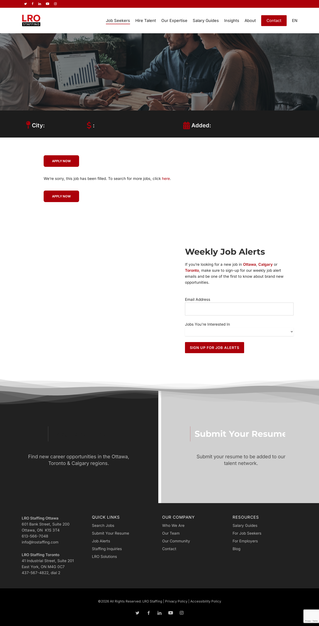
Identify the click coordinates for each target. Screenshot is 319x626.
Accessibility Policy (205, 601)
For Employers (245, 541)
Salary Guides (245, 525)
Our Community (176, 541)
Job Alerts (101, 541)
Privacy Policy (176, 601)
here (166, 178)
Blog (236, 549)
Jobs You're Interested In (207, 324)
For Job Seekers (247, 533)
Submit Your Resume (110, 533)
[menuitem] (295, 20)
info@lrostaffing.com (40, 542)
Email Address (197, 299)
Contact (169, 549)
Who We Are (173, 525)
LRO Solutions (104, 556)
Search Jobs (103, 525)
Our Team (171, 533)
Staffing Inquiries (107, 549)
